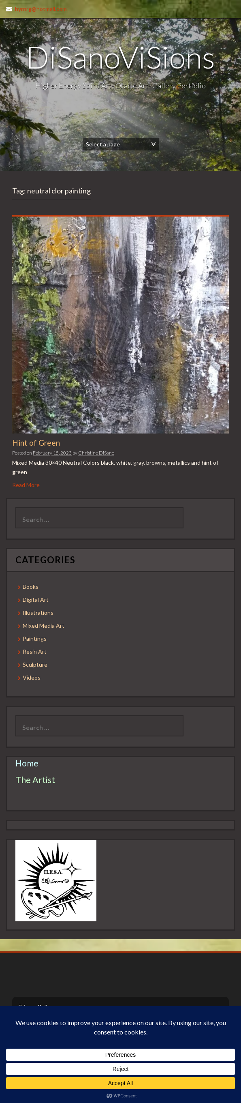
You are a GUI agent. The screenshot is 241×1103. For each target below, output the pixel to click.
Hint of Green (36, 442)
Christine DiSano (96, 453)
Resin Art (35, 651)
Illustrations (38, 612)
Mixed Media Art (43, 625)
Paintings (35, 638)
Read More (26, 484)
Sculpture (35, 664)
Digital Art (36, 599)
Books (30, 586)
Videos (32, 677)
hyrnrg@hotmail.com (41, 8)
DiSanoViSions (120, 57)
